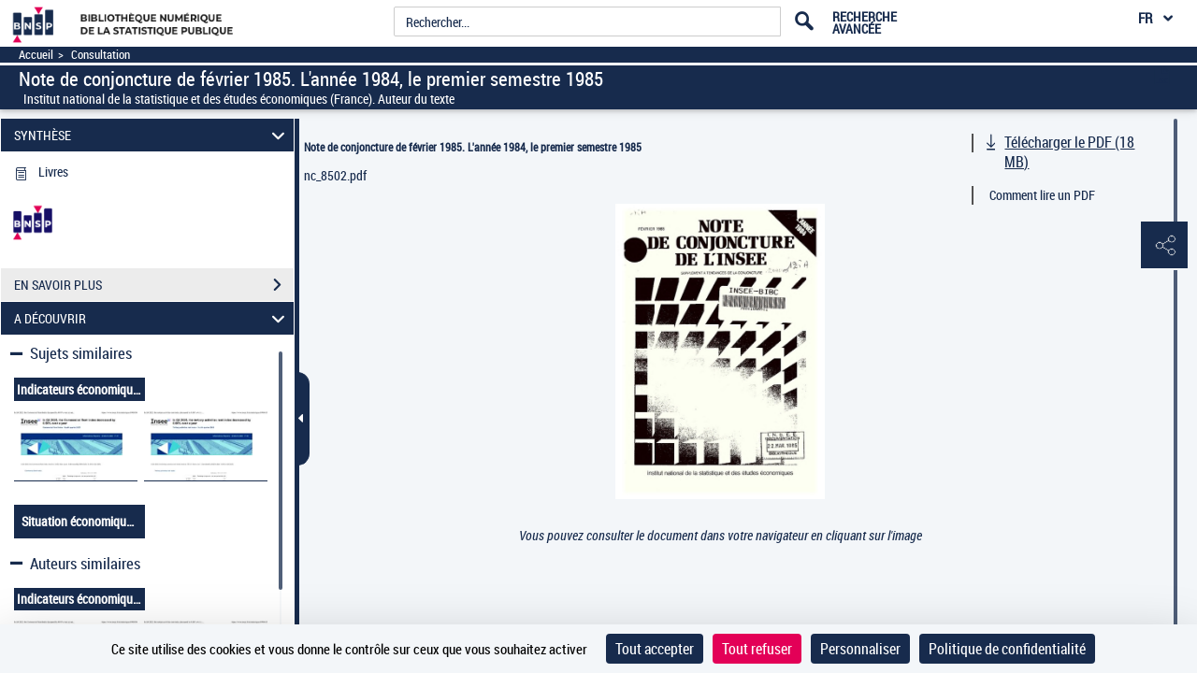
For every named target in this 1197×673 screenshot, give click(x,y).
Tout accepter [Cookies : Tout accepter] (654, 648)
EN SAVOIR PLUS (154, 285)
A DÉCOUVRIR (152, 318)
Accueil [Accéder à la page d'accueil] (36, 55)
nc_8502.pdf (335, 175)
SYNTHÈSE (152, 135)
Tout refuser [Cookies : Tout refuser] (757, 648)
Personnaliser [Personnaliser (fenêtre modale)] (860, 648)
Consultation (100, 55)
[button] (1164, 246)
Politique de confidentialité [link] (1007, 648)
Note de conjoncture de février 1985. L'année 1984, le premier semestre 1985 (473, 146)
